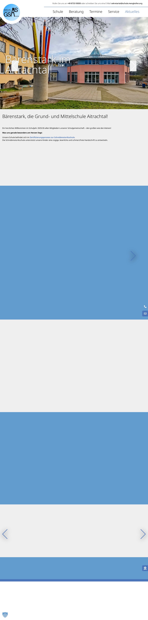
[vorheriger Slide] (15, 63)
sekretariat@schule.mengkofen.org (126, 3)
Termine (95, 11)
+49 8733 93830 (74, 3)
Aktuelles (132, 11)
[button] (5, 615)
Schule (58, 11)
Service (113, 11)
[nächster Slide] (133, 63)
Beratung (76, 11)
